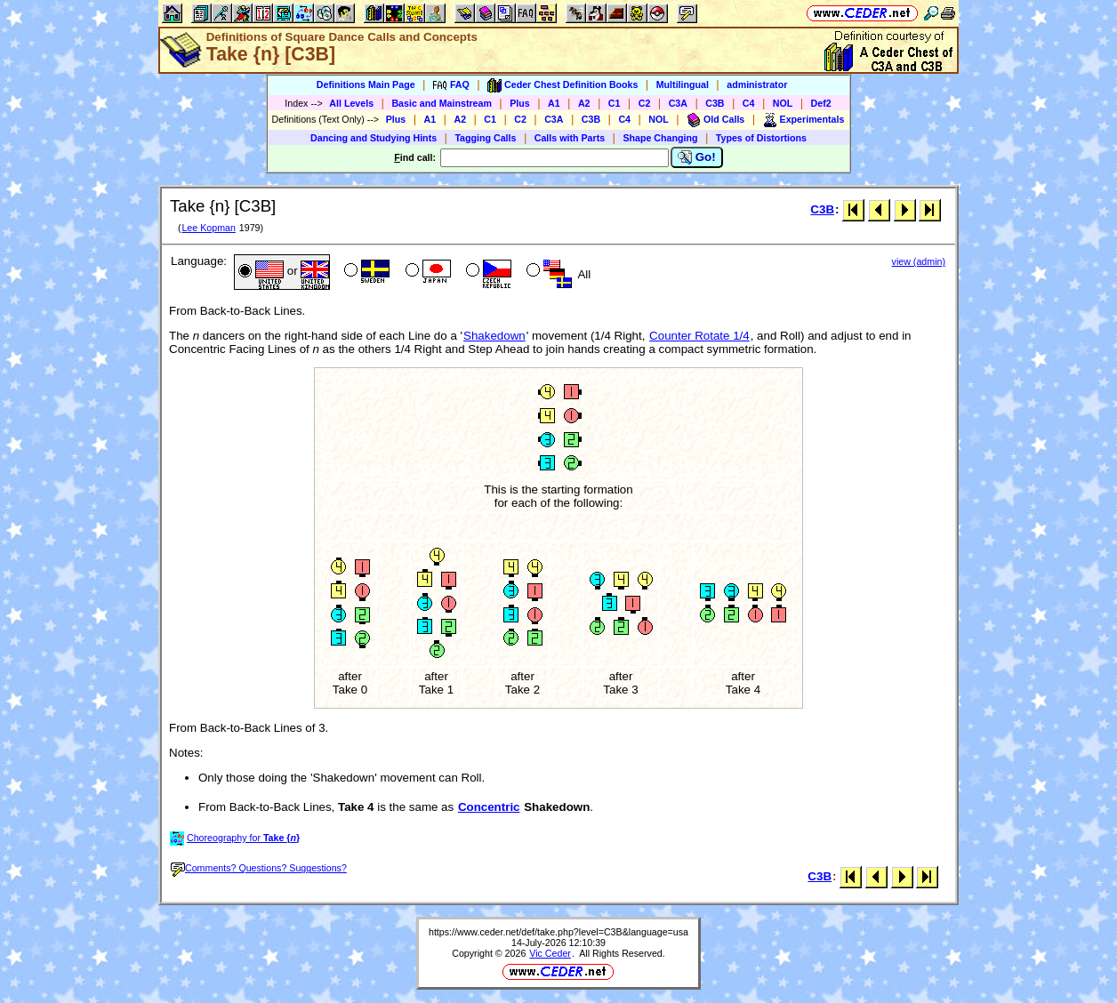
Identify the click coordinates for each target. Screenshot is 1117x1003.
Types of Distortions (761, 137)
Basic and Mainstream (441, 103)
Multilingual (682, 84)
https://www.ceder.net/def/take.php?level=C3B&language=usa (558, 932)
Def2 (821, 103)
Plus (520, 103)
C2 (645, 103)
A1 (554, 103)
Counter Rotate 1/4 (699, 335)
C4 (749, 103)
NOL (783, 103)
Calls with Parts (569, 137)
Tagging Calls (485, 137)
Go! (697, 157)
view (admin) (918, 261)
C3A (678, 103)
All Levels (351, 103)
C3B (714, 103)
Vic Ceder (550, 953)
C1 (614, 103)
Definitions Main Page (366, 84)
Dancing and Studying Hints (373, 137)
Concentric (489, 807)
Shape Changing (660, 137)
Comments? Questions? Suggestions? (259, 868)
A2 (584, 103)
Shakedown (494, 335)
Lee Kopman (208, 227)
